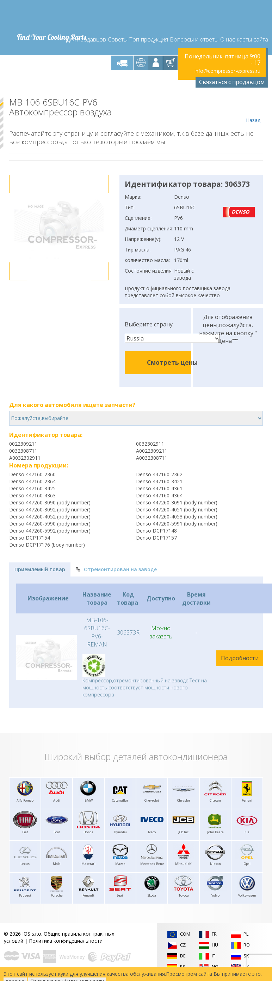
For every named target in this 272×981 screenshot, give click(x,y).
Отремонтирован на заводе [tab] (116, 569)
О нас (227, 39)
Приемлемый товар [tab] (39, 569)
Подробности (240, 658)
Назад (253, 110)
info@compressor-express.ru (227, 71)
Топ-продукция (148, 39)
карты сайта (252, 39)
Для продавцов (86, 39)
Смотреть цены (172, 362)
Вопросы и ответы (194, 39)
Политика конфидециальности (66, 940)
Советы (118, 39)
